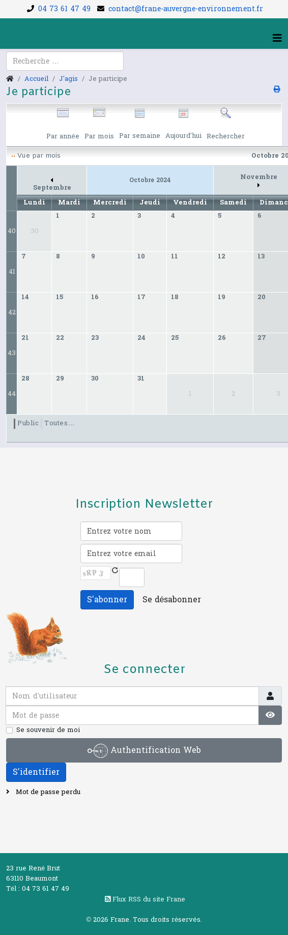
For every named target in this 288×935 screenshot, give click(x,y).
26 (222, 338)
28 (25, 378)
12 (221, 256)
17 (141, 297)
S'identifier (36, 772)
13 (261, 256)
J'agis (68, 79)
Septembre (52, 185)
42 (12, 312)
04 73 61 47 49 (64, 9)
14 (25, 297)
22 (60, 338)
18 (175, 297)
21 (25, 338)
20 (261, 297)
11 (174, 256)
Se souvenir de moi (48, 730)
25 (175, 338)
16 (95, 297)
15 (59, 297)
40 (12, 231)
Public (28, 423)
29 (60, 378)
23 (95, 338)
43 (12, 353)
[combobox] (65, 61)
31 (141, 378)
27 (261, 338)
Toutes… (59, 423)
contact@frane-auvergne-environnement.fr (185, 9)
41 (12, 272)
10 (141, 256)
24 (141, 338)
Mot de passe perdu (47, 792)
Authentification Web (144, 751)
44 (12, 394)
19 (221, 297)
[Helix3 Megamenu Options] (277, 38)
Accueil (36, 79)
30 (95, 378)
